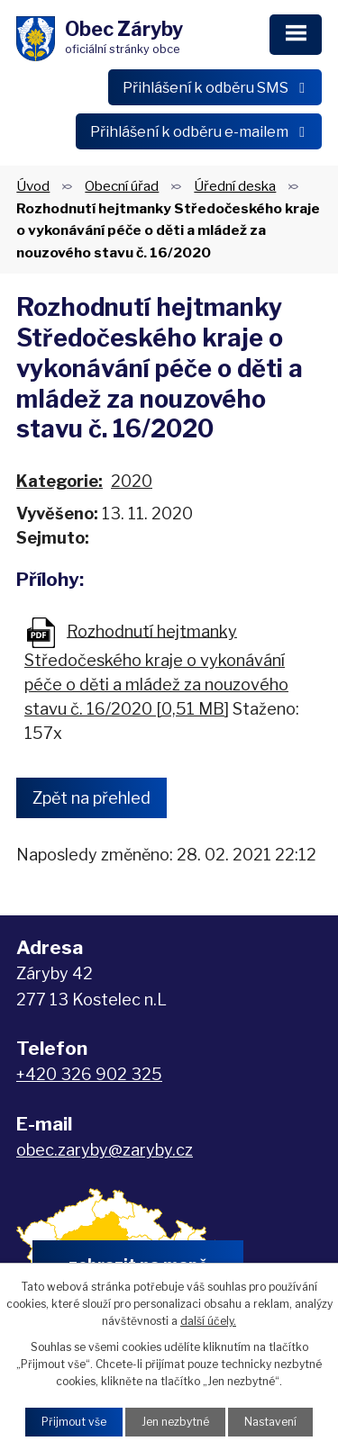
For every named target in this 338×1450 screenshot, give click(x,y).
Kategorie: (59, 481)
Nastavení (270, 1421)
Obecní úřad (122, 185)
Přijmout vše (73, 1421)
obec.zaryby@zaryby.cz (104, 1149)
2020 (131, 481)
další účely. (208, 1321)
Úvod (33, 185)
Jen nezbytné (175, 1421)
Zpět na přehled (91, 797)
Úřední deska (235, 185)
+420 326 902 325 (89, 1074)
